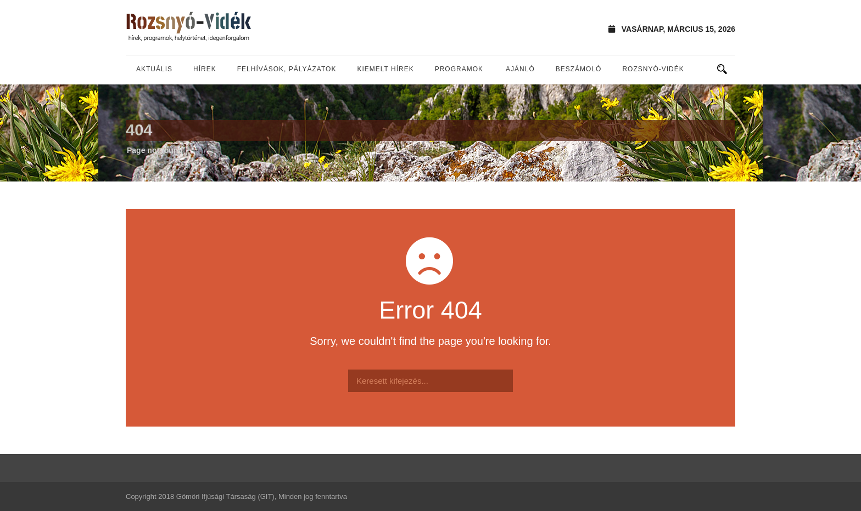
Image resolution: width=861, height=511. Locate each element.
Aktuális (154, 69)
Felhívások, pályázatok (287, 69)
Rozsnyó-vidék (653, 69)
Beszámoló (579, 69)
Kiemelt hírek (385, 69)
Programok (459, 69)
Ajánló (520, 69)
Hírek (204, 69)
